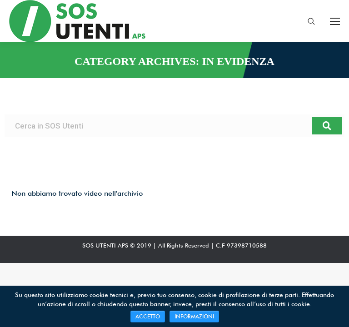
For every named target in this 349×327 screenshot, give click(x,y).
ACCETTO (147, 316)
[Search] (327, 125)
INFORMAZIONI (194, 316)
